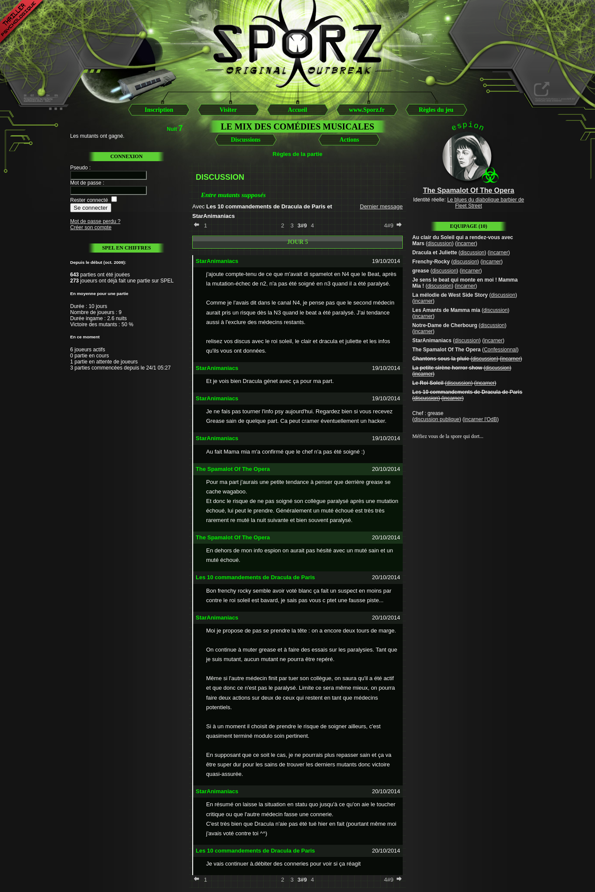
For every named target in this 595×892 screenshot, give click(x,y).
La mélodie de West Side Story (450, 295)
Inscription (159, 110)
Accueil (297, 110)
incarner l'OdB (480, 419)
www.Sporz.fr (367, 110)
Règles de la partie (298, 154)
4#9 (389, 225)
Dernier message (381, 206)
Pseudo (79, 168)
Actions (349, 139)
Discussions (245, 139)
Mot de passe (85, 183)
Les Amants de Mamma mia (446, 310)
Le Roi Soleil (427, 383)
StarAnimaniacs (432, 340)
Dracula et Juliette (434, 253)
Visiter (228, 110)
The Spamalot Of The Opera (446, 350)
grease (420, 271)
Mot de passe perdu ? (95, 221)
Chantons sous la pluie (440, 359)
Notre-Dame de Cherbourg (444, 325)
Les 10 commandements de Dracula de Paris (467, 392)
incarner (466, 243)
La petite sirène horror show (447, 368)
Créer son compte (90, 227)
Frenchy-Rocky (431, 262)
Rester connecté (89, 200)
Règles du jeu (436, 110)
